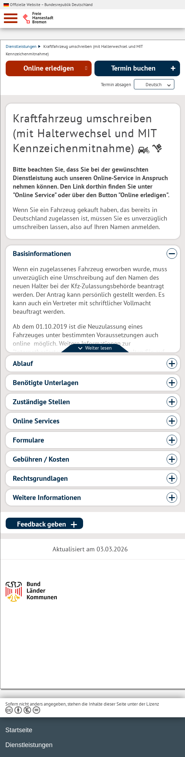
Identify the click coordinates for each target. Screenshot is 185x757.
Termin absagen (116, 85)
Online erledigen (48, 68)
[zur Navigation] (10, 18)
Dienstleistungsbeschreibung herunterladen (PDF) (178, 85)
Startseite (18, 730)
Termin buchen (133, 68)
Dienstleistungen (23, 46)
